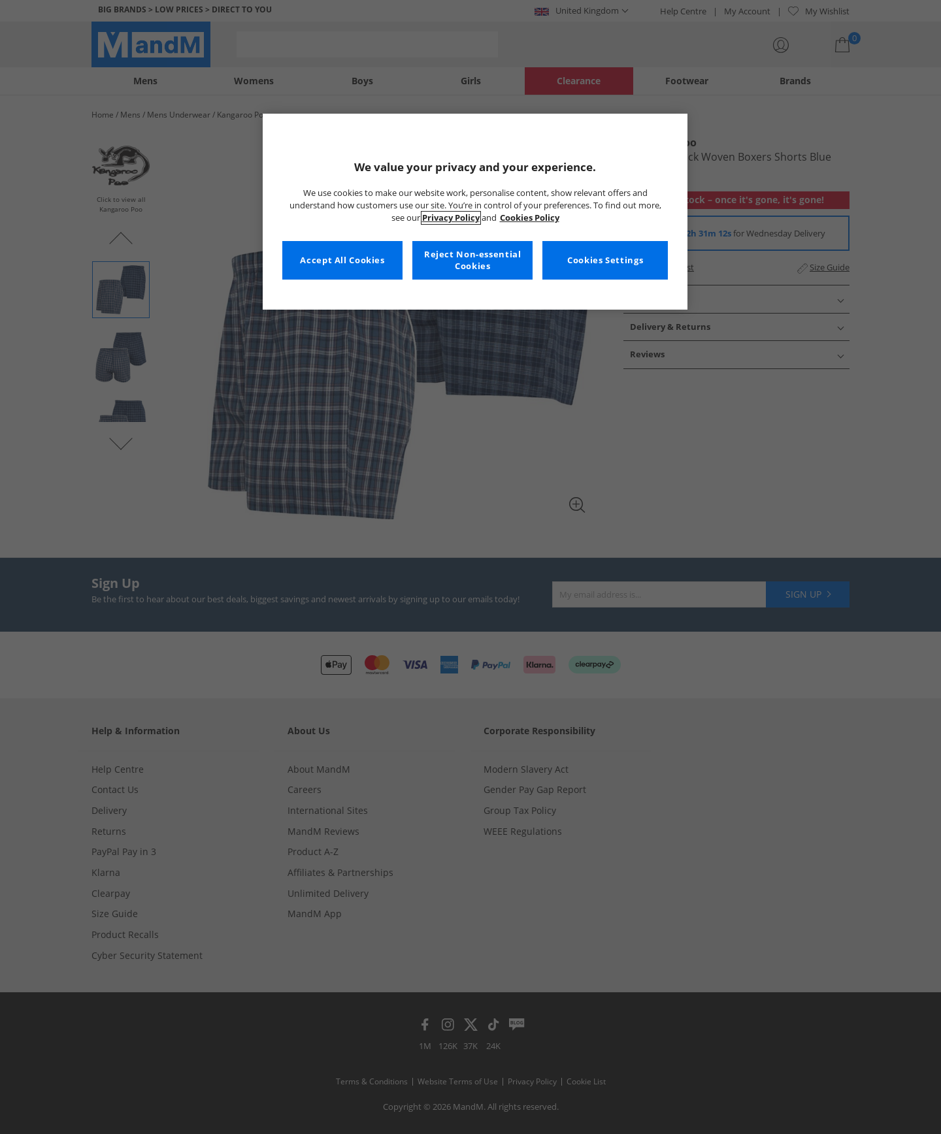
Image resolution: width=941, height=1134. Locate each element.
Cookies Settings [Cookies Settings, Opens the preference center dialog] (605, 260)
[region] (475, 212)
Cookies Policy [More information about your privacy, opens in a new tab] (529, 217)
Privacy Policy (451, 217)
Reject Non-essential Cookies (472, 260)
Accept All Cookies (342, 260)
